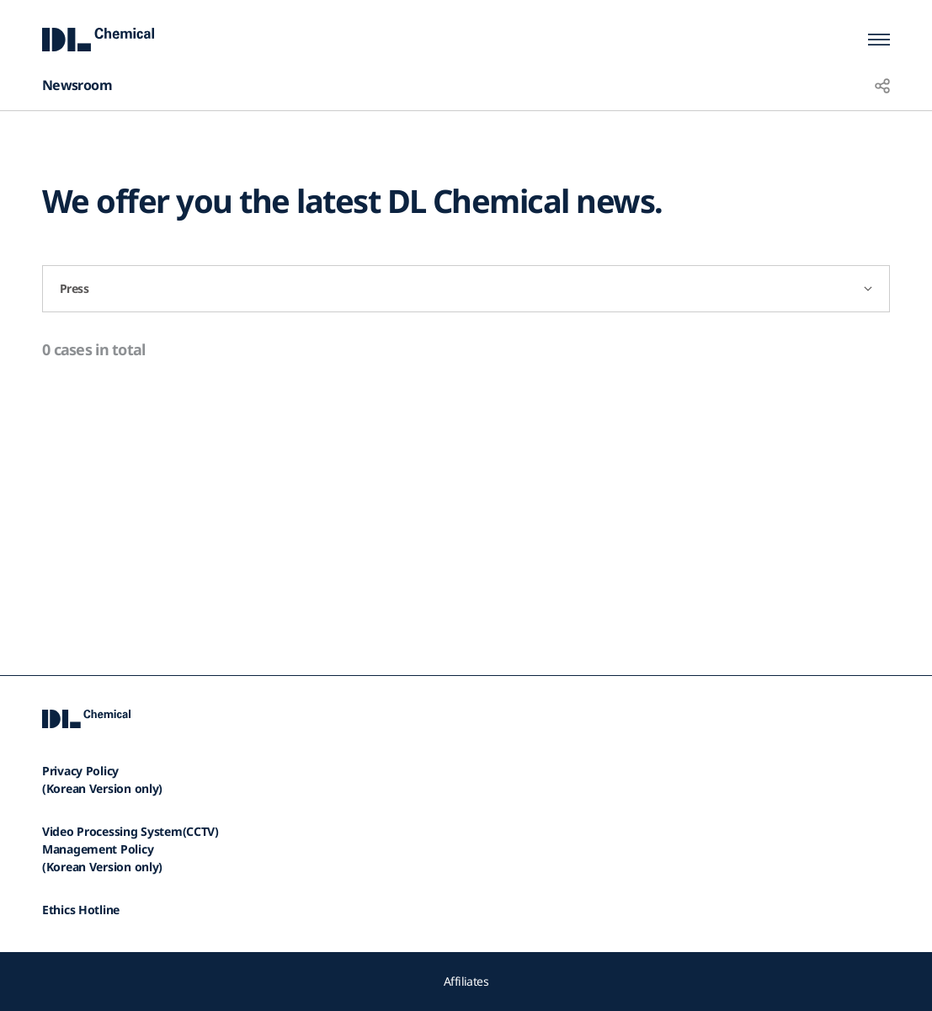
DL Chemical (98, 39)
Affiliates (466, 981)
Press (74, 288)
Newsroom (77, 85)
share (882, 85)
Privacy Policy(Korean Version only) (102, 779)
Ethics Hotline (81, 910)
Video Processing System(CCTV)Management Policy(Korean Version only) (130, 849)
